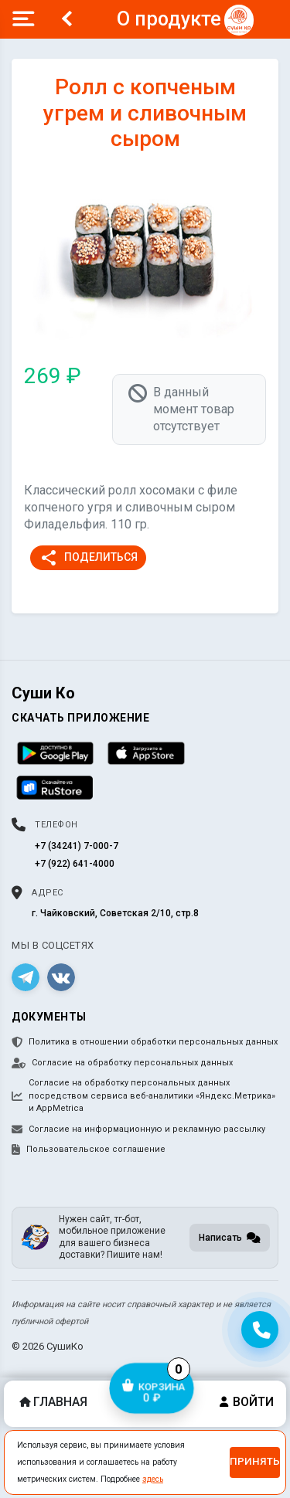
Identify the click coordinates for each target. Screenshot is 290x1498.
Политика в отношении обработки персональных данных (145, 1042)
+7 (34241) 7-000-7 (76, 846)
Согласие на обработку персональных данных (122, 1063)
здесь (152, 1479)
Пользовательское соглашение (88, 1149)
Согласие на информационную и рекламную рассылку (138, 1129)
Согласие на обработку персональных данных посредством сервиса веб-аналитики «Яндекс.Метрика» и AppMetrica (143, 1095)
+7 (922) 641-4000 (74, 863)
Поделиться (88, 558)
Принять (255, 1461)
